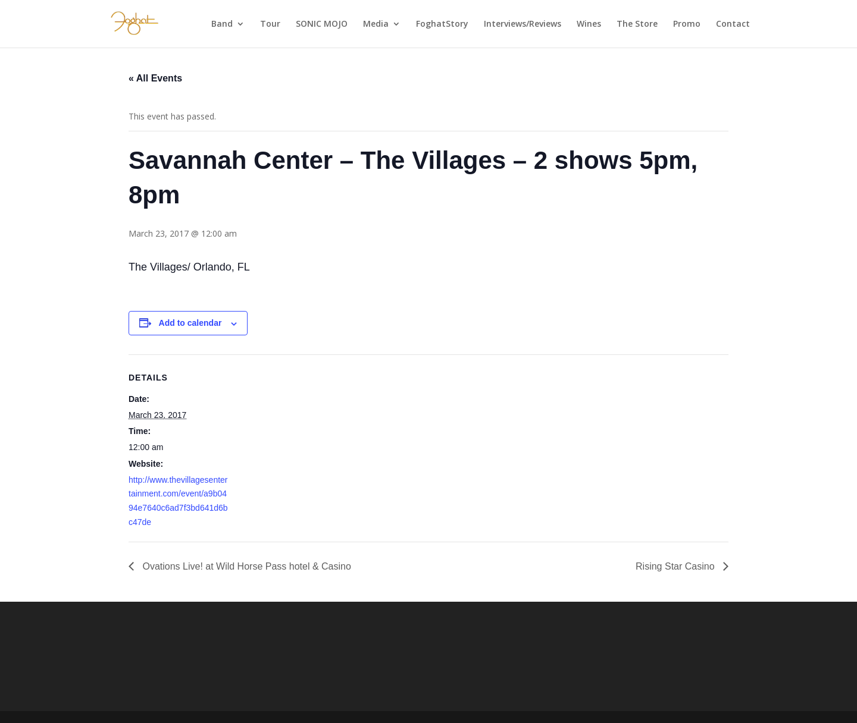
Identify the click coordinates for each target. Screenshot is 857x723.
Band (222, 24)
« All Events (155, 78)
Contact (733, 24)
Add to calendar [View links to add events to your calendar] (190, 323)
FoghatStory (442, 24)
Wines (589, 24)
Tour (270, 24)
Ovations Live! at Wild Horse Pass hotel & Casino (245, 566)
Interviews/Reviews (522, 24)
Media (376, 24)
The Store (637, 24)
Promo (686, 24)
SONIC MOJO (322, 24)
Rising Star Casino (676, 566)
